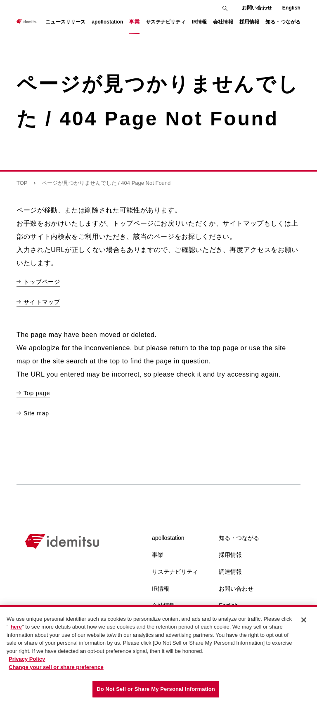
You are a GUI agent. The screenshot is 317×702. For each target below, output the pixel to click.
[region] (158, 653)
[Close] (304, 620)
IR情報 (160, 588)
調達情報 (230, 571)
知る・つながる (239, 538)
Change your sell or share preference (56, 667)
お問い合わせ (257, 8)
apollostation (168, 538)
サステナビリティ (175, 571)
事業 (157, 554)
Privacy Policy (27, 659)
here (16, 627)
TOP (22, 183)
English (291, 8)
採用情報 (230, 554)
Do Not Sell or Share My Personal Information (156, 689)
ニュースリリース (65, 22)
